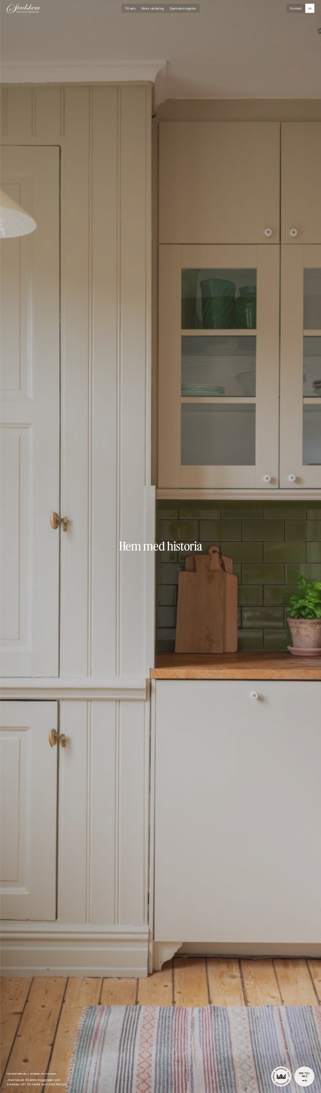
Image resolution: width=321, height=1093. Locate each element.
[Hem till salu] (304, 1076)
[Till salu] (130, 8)
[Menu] (309, 8)
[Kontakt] (296, 8)
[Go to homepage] (23, 8)
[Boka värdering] (153, 8)
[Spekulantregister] (183, 8)
